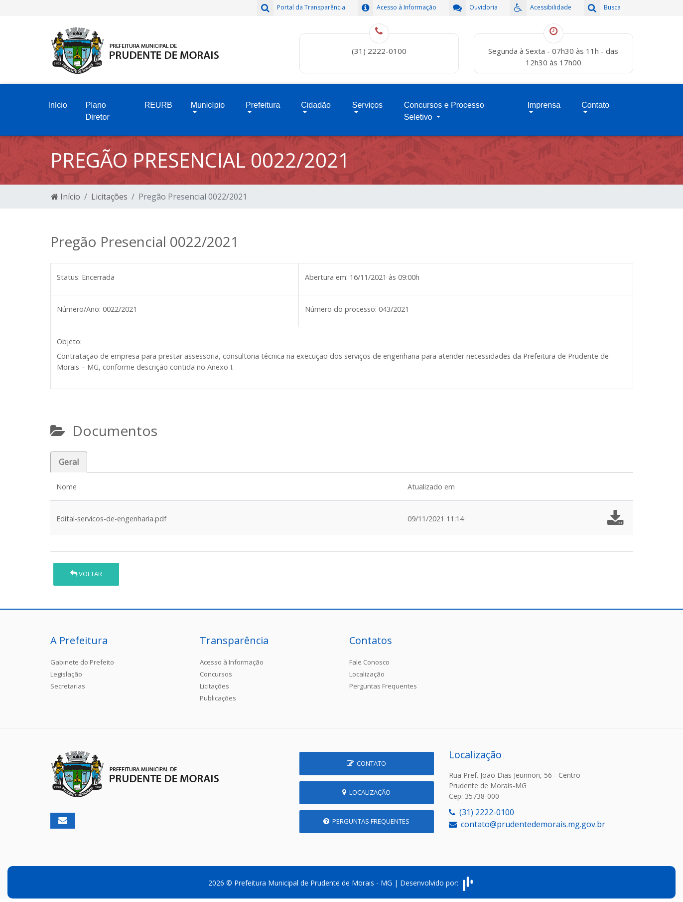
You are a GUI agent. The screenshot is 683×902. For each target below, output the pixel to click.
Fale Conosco (369, 658)
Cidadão (316, 103)
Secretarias (67, 681)
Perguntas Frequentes (383, 681)
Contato (595, 103)
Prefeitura (263, 103)
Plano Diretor (98, 109)
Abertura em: (326, 273)
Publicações (218, 693)
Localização (367, 670)
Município (208, 103)
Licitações (109, 192)
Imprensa (543, 103)
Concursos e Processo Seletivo (444, 109)
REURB (158, 103)
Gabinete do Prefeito (82, 658)
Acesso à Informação (232, 658)
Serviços (367, 103)
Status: (68, 273)
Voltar (86, 569)
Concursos (216, 670)
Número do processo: (341, 305)
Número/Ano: (79, 305)
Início (57, 103)
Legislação (66, 670)
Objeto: (69, 337)
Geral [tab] (69, 457)
